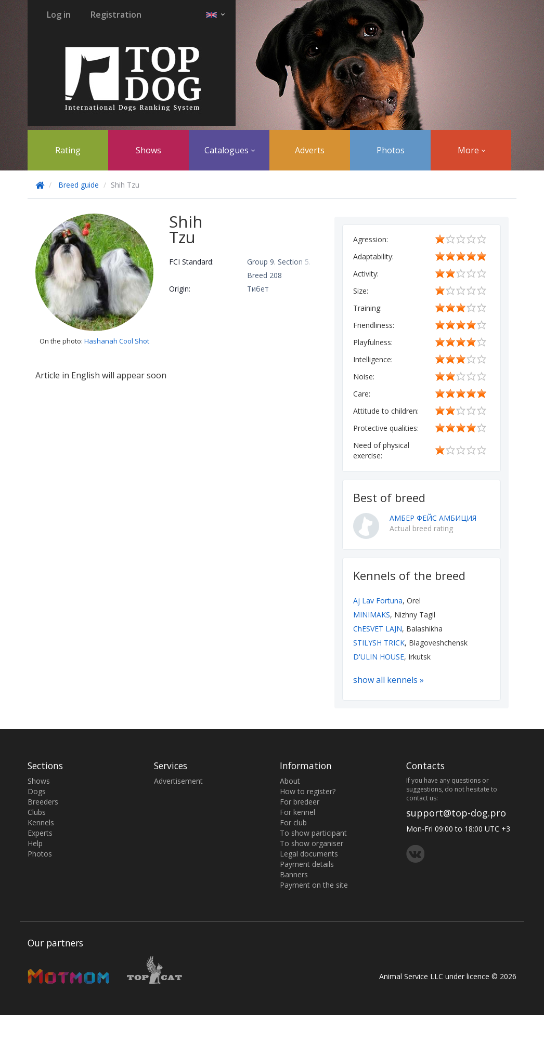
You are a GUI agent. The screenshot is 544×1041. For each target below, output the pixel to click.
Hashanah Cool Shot (116, 341)
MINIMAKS (371, 615)
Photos (391, 150)
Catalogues (229, 150)
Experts (40, 833)
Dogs (37, 791)
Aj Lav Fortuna (378, 600)
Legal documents (309, 854)
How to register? (307, 791)
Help (35, 843)
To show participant (313, 833)
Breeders (43, 802)
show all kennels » (388, 680)
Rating (68, 150)
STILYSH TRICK (379, 643)
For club (293, 822)
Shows (148, 150)
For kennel (297, 812)
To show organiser (311, 843)
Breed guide (78, 185)
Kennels (41, 822)
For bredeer (299, 802)
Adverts (310, 150)
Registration (115, 14)
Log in (59, 14)
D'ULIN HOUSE (378, 657)
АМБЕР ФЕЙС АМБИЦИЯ (433, 518)
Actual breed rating (421, 528)
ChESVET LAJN (377, 629)
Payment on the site (314, 885)
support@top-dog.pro (456, 813)
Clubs (37, 812)
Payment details (307, 864)
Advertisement (178, 781)
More (471, 150)
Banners (294, 874)
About (290, 781)
